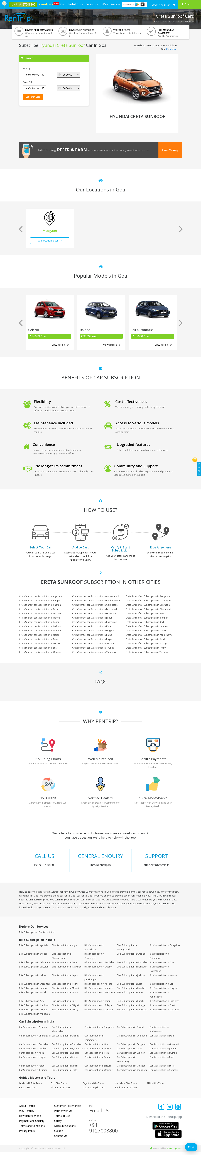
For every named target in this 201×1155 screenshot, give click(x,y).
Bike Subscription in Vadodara (132, 1012)
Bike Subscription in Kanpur (163, 978)
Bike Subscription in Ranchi (130, 1003)
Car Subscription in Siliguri (97, 1068)
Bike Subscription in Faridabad (99, 965)
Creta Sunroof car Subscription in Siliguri (39, 643)
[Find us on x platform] (170, 1110)
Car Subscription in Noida (65, 1060)
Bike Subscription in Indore (32, 978)
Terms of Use (62, 1118)
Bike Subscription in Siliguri (65, 1008)
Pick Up (27, 68)
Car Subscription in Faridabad (34, 1047)
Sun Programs (174, 1151)
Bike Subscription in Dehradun (34, 965)
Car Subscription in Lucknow (131, 1055)
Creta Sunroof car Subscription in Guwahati (94, 613)
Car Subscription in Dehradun (132, 1038)
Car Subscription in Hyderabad (67, 1051)
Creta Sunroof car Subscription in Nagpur (93, 630)
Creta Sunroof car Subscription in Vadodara (94, 652)
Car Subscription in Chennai (66, 1038)
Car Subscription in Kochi (31, 1055)
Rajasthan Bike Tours (93, 1086)
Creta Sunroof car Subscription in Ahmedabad (95, 596)
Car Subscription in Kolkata (65, 1055)
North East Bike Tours (126, 1086)
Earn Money (170, 150)
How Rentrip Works (30, 1118)
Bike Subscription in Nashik (32, 995)
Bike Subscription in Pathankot (99, 995)
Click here (171, 49)
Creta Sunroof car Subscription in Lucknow (147, 626)
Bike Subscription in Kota (129, 986)
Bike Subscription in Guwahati (67, 969)
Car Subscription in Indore (97, 1051)
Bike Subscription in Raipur (97, 1003)
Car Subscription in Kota (96, 1055)
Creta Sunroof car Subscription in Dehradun (148, 604)
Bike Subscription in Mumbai (131, 991)
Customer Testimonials (67, 1108)
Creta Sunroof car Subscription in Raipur (92, 639)
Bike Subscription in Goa (161, 965)
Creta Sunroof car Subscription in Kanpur (39, 622)
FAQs (199, 469)
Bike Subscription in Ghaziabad (132, 965)
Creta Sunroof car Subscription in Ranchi (146, 639)
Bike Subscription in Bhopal (33, 956)
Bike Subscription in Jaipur (65, 978)
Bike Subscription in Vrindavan (34, 1016)
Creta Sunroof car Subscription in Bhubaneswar (96, 600)
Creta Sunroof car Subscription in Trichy (146, 647)
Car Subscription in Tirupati (33, 1072)
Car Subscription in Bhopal (130, 1029)
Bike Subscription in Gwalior (98, 969)
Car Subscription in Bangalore (99, 1029)
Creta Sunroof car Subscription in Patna (92, 634)
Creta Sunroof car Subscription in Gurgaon (40, 613)
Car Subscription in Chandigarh (35, 1038)
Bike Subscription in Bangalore (164, 948)
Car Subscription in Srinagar (131, 1068)
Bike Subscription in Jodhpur (131, 978)
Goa (173, 21)
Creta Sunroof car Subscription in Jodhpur (147, 617)
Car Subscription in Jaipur (130, 1051)
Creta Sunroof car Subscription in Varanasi (147, 652)
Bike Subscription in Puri (64, 1003)
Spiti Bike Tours (59, 1086)
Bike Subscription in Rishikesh (164, 1003)
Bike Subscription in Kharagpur (34, 986)
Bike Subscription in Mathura (98, 991)
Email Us (99, 1113)
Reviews (115, 4)
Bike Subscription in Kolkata (98, 986)
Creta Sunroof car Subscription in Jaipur (92, 617)
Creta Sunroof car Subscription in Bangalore (148, 596)
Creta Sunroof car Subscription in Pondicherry (149, 634)
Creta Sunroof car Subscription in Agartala (40, 596)
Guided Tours (75, 4)
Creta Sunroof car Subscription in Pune (38, 639)
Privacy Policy (27, 1133)
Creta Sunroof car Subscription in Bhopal (39, 600)
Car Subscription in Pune (161, 1060)
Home (157, 21)
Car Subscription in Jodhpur (163, 1051)
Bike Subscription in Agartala (33, 948)
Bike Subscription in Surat (162, 1008)
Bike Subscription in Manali (65, 991)
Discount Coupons (65, 1128)
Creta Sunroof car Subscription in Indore (39, 617)
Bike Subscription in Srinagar (131, 1008)
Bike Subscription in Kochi (65, 986)
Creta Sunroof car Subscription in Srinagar (147, 643)
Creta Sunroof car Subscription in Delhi (38, 609)
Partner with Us (63, 1113)
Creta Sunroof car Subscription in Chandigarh (148, 600)
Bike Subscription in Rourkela (33, 1008)
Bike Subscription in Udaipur (98, 1012)
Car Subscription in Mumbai (163, 1055)
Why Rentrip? (26, 1113)
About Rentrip (27, 1108)
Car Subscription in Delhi (161, 1038)
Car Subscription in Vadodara (132, 1072)
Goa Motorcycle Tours (94, 1090)
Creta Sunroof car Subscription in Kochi (145, 622)
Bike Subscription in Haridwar (132, 969)
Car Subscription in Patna (97, 1060)
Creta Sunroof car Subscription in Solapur (93, 643)
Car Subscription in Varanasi (163, 1072)
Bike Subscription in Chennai (131, 956)
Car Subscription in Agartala (33, 1029)
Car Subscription (46, 935)
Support (58, 1133)
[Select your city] (190, 4)
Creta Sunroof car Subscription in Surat (38, 647)
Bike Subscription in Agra (64, 948)
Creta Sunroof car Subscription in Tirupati (93, 647)
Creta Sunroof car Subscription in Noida (39, 634)
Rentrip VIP (46, 4)
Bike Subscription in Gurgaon (33, 969)
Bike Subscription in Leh (161, 986)
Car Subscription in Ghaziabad (67, 1047)
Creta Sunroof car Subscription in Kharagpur (94, 622)
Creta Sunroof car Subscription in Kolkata (40, 626)
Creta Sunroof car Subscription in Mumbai (40, 630)
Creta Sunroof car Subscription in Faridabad (94, 609)
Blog (62, 4)
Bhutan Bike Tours (28, 1090)
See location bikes (50, 240)
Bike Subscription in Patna (130, 995)
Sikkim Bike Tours (155, 1086)
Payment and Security (31, 1123)
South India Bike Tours (126, 1090)
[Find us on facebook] (161, 1110)
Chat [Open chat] (191, 1147)
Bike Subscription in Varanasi (164, 1012)
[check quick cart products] (173, 4)
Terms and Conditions (32, 1128)
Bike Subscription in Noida (65, 995)
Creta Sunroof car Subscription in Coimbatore (95, 604)
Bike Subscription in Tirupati (33, 1012)
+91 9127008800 (103, 1130)
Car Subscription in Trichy (64, 1072)
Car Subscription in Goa (96, 1047)
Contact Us (92, 4)
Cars (165, 21)
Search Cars (33, 96)
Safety (58, 1123)
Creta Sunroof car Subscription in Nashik (146, 630)
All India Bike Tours (60, 1090)
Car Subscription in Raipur (32, 1068)
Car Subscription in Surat (161, 1068)
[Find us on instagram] (178, 1110)
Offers (104, 4)
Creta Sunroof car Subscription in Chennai (40, 604)
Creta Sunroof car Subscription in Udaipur (40, 652)
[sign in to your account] (161, 4)
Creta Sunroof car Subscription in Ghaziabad (148, 609)
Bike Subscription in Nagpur (163, 991)
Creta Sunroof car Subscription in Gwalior (146, 613)
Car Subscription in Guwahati (164, 1047)
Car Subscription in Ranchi (65, 1068)
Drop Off (27, 82)
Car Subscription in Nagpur (32, 1060)
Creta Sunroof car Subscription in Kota (91, 626)
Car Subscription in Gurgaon (131, 1047)
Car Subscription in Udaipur (98, 1072)
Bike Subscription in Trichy (65, 1012)
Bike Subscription (28, 935)
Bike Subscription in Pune (32, 1003)
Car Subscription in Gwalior (33, 1051)
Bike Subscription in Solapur (98, 1008)
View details (60, 344)
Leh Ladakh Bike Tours (30, 1086)
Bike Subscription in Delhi (64, 965)
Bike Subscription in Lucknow (33, 991)
